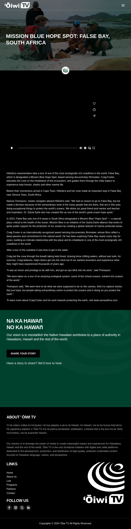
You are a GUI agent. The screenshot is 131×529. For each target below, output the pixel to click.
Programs (12, 485)
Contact (11, 493)
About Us (12, 476)
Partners (11, 489)
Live (9, 481)
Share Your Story (23, 353)
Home (10, 472)
